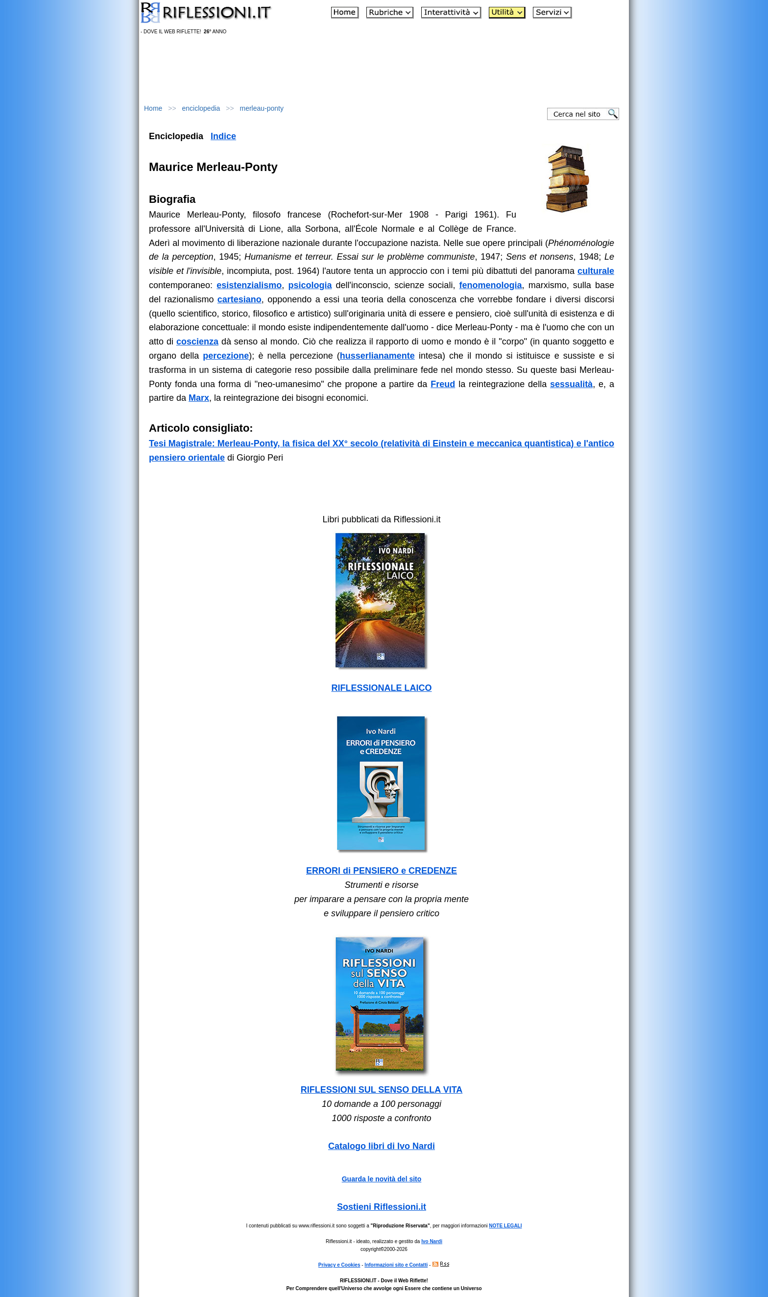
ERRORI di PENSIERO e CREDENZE (381, 871)
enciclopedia (201, 108)
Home (153, 108)
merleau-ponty (262, 108)
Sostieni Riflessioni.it (381, 1207)
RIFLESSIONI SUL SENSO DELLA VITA (382, 1090)
